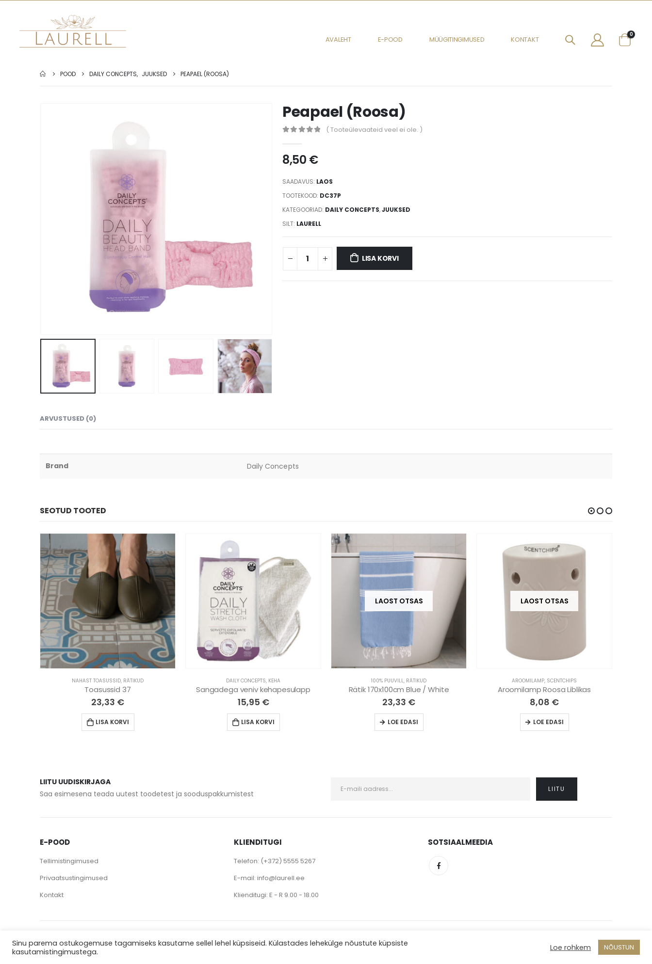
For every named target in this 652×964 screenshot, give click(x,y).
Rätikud (133, 680)
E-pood (390, 39)
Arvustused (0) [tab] (68, 418)
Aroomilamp (528, 680)
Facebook (438, 865)
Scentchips (562, 680)
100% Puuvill (387, 680)
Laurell (308, 224)
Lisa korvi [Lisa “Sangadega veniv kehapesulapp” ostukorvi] (258, 722)
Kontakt (524, 39)
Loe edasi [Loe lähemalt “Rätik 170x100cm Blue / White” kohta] (403, 722)
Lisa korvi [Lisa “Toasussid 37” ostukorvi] (112, 722)
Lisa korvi (380, 258)
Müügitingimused (457, 39)
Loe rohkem (570, 947)
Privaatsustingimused (74, 878)
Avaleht (338, 39)
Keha (274, 680)
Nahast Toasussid (96, 680)
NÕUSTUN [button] (619, 947)
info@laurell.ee (281, 878)
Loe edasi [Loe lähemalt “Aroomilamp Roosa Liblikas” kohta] (548, 722)
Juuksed (396, 209)
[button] (591, 511)
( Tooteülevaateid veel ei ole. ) (374, 129)
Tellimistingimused (69, 861)
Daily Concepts (352, 209)
